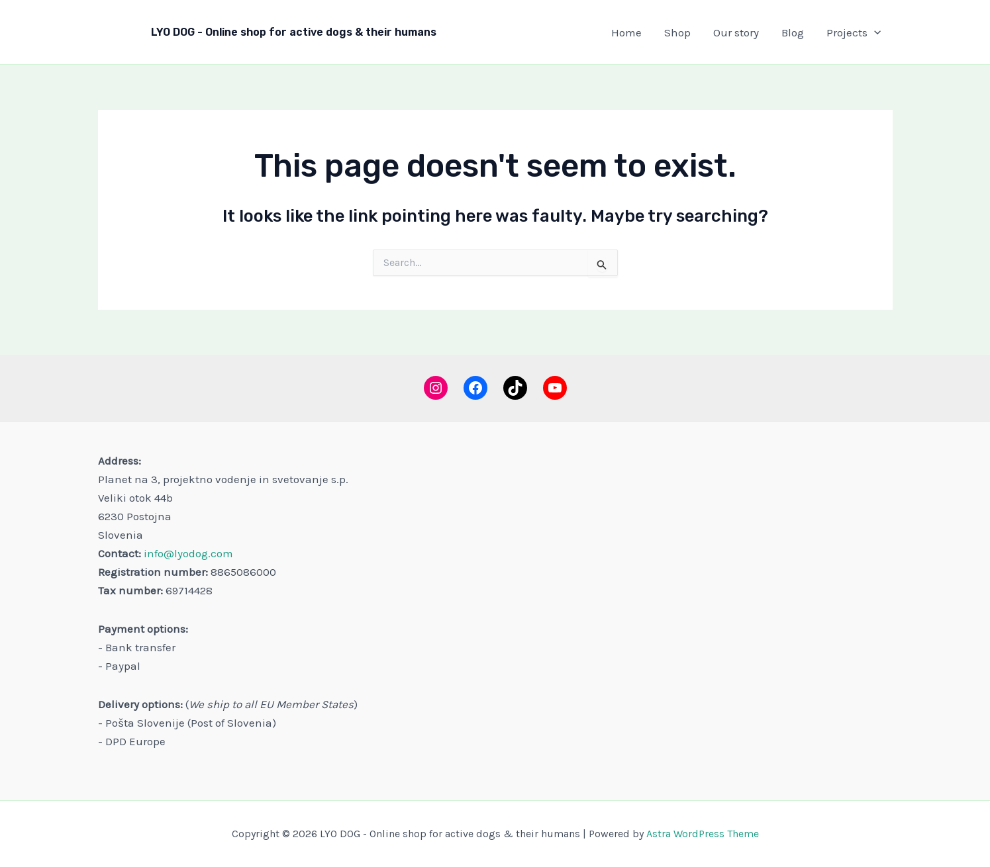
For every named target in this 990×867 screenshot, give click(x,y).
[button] (874, 32)
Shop (677, 32)
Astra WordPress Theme (702, 833)
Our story (736, 32)
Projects (853, 32)
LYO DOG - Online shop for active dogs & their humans (293, 32)
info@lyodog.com (188, 553)
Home (626, 32)
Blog (792, 32)
